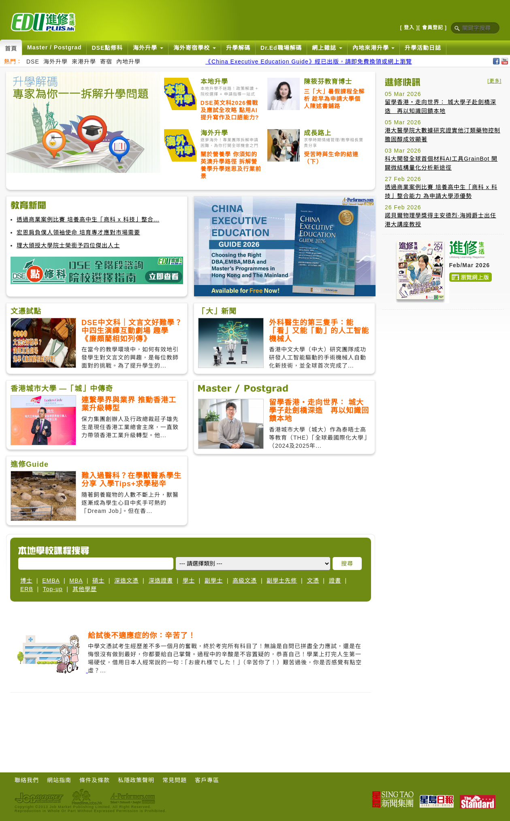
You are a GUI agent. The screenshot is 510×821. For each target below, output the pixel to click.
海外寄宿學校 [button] (194, 48)
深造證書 (161, 580)
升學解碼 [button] (238, 48)
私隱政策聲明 (136, 780)
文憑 (313, 580)
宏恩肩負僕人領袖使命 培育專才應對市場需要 (78, 232)
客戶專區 (207, 780)
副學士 (214, 580)
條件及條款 (94, 780)
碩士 (98, 580)
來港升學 (84, 61)
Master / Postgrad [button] (54, 47)
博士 (26, 580)
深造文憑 (126, 580)
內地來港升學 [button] (373, 48)
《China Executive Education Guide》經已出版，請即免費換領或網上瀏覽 (308, 61)
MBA (76, 580)
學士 (189, 580)
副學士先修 (282, 580)
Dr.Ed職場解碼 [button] (281, 48)
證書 (335, 580)
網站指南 (59, 780)
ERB (26, 589)
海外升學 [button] (148, 48)
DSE (32, 61)
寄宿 (106, 61)
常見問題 (174, 780)
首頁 (11, 48)
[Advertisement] (190, 727)
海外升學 (55, 61)
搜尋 (347, 563)
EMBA (51, 580)
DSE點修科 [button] (107, 48)
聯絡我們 (27, 780)
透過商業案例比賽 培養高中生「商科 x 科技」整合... (88, 219)
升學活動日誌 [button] (423, 48)
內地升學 (128, 61)
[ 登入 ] (409, 27)
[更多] (494, 81)
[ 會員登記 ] (432, 27)
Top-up (53, 589)
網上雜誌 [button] (327, 48)
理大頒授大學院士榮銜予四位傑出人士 (68, 245)
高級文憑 (245, 580)
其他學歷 (85, 589)
